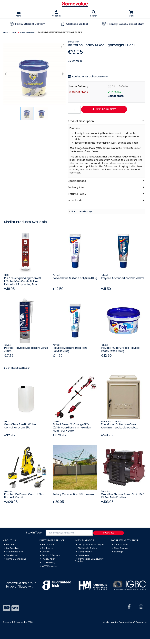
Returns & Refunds (50, 555)
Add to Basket (104, 109)
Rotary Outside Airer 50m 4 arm (73, 494)
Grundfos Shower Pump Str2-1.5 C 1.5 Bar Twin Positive (122, 495)
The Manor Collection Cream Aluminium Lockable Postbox (119, 425)
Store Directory (120, 548)
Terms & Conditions (15, 558)
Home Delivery (78, 86)
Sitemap (117, 551)
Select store (116, 96)
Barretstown (11, 555)
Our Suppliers (11, 548)
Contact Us (46, 548)
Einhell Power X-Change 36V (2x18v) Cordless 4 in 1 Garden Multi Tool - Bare (72, 427)
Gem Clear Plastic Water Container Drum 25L (20, 425)
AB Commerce (139, 622)
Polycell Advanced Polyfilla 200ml (122, 278)
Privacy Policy (48, 558)
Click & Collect (121, 86)
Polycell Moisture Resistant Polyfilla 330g (70, 349)
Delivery (45, 551)
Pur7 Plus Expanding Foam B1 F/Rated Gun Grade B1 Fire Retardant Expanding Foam (22, 281)
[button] (62, 45)
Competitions (84, 551)
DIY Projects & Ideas (86, 548)
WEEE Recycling (49, 566)
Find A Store (47, 544)
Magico (114, 622)
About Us (9, 544)
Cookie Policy (47, 562)
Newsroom (82, 555)
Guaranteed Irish (13, 551)
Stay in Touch (34, 532)
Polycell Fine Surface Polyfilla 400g (75, 278)
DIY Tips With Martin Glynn (90, 544)
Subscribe (108, 532)
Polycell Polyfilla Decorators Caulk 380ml (26, 349)
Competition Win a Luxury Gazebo (89, 560)
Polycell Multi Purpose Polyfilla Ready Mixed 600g (120, 349)
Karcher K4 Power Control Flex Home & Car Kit (24, 495)
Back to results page (81, 211)
